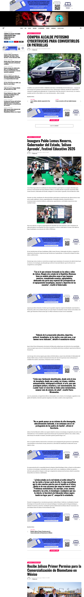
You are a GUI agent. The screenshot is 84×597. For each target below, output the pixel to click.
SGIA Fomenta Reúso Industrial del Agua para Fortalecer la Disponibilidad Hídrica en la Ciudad (12, 111)
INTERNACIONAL (41, 28)
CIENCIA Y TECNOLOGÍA (8, 32)
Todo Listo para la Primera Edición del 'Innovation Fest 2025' (12, 88)
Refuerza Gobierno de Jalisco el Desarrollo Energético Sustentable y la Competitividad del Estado (12, 77)
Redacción (34, 49)
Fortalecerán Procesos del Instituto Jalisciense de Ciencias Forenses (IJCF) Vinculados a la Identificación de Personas (12, 103)
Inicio (21, 28)
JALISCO (29, 28)
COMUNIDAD (53, 28)
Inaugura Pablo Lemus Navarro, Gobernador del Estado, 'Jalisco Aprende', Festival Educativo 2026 (12, 56)
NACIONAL (35, 28)
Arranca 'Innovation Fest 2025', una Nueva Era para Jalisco (12, 83)
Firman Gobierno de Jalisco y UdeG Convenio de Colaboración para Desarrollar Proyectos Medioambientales (12, 95)
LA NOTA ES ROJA (60, 28)
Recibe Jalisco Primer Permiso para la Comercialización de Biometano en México (12, 63)
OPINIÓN (47, 28)
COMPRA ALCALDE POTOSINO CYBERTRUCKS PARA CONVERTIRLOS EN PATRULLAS (12, 36)
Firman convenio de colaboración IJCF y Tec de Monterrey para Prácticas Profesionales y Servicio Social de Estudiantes (12, 70)
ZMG (25, 28)
